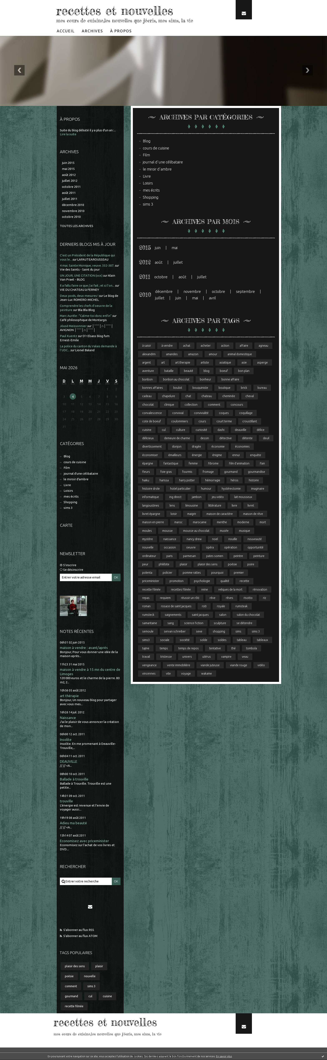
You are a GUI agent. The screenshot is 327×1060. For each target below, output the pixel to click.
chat (188, 396)
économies (242, 446)
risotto (248, 598)
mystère (147, 539)
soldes (222, 640)
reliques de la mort (230, 590)
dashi (221, 430)
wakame (206, 674)
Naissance (68, 718)
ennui (236, 455)
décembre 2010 (73, 204)
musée (224, 531)
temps (164, 649)
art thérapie (69, 696)
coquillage (246, 413)
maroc (178, 522)
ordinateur (149, 556)
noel (215, 539)
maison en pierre (153, 522)
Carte (66, 525)
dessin (204, 438)
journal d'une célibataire (81, 473)
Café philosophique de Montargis (83, 320)
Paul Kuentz (68, 336)
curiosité (201, 430)
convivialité (201, 413)
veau (245, 657)
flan (262, 463)
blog (206, 371)
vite (168, 674)
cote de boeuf (151, 421)
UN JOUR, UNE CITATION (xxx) (81, 275)
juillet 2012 (69, 180)
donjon (176, 446)
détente (247, 438)
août (158, 262)
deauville (240, 430)
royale (221, 606)
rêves (229, 598)
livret (251, 505)
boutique (224, 387)
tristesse (166, 657)
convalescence (152, 413)
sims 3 (68, 508)
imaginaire (257, 488)
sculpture (220, 623)
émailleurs (174, 455)
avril (212, 298)
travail (146, 657)
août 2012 (69, 174)
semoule (147, 632)
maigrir (191, 514)
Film (67, 467)
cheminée (228, 396)
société (185, 640)
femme (193, 463)
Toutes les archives (76, 226)
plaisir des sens (75, 966)
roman (146, 606)
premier (239, 573)
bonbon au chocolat (176, 379)
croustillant (249, 421)
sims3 (146, 640)
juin (158, 248)
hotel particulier (180, 488)
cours (202, 421)
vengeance (149, 665)
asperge (262, 362)
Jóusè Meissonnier (73, 326)
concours (237, 404)
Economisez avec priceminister (84, 841)
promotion (177, 581)
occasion (170, 547)
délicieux (148, 438)
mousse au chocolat (196, 531)
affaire (244, 345)
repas (146, 598)
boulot (177, 387)
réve (212, 598)
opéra (210, 547)
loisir (174, 514)
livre (234, 505)
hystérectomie (231, 488)
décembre (163, 292)
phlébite (164, 564)
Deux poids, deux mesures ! (79, 295)
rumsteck (148, 615)
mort (263, 522)
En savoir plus (224, 1056)
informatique (150, 497)
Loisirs (68, 490)
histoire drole (151, 488)
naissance (169, 539)
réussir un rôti (190, 598)
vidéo (261, 665)
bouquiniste (200, 387)
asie (244, 362)
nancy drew (194, 539)
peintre (238, 556)
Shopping (70, 502)
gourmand (71, 996)
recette (244, 581)
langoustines (150, 505)
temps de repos (188, 649)
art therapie (182, 362)
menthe (222, 522)
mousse (167, 531)
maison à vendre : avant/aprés (84, 648)
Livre (67, 485)
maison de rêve (253, 514)
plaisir (99, 966)
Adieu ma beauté (73, 823)
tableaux (262, 640)
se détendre (244, 623)
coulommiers (179, 421)
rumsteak (241, 606)
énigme (217, 455)
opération (230, 547)
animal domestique (240, 354)
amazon (193, 354)
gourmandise (256, 472)
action (225, 345)
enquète (255, 455)
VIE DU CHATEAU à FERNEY (79, 289)
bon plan (243, 371)
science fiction (193, 623)
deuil (266, 438)
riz (264, 598)
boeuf (224, 371)
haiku (145, 480)
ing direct (175, 497)
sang (170, 623)
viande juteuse (210, 665)
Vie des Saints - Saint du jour (80, 269)
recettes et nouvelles (115, 10)
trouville (66, 801)
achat (186, 345)
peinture (258, 556)
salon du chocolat (248, 615)
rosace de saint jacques (176, 606)
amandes (172, 354)
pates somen (214, 556)
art (163, 362)
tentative (215, 649)
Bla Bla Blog (86, 309)
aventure (148, 371)
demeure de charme (177, 438)
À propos (121, 31)
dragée (196, 446)
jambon (196, 497)
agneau (263, 345)
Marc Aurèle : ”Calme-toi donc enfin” (86, 315)
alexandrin (149, 354)
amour (213, 354)
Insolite (66, 739)
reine (204, 590)
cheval (249, 396)
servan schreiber (175, 632)
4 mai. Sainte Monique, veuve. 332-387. (87, 265)
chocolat (148, 404)
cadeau (147, 396)
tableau (242, 640)
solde (203, 640)
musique (244, 531)
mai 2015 (68, 168)
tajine (145, 649)
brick (244, 387)
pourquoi (217, 573)
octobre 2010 (71, 216)
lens (172, 505)
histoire (254, 480)
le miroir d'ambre (76, 479)
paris (169, 556)
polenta (147, 573)
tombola (251, 649)
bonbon (147, 379)
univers (187, 657)
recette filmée (74, 1006)
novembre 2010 (73, 210)
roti (204, 606)
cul (90, 996)
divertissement (152, 446)
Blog (67, 456)
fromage (208, 472)
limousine (191, 505)
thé (233, 649)
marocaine (199, 522)
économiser (150, 455)
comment (71, 986)
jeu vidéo (218, 497)
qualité (224, 581)
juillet (178, 262)
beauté (188, 371)
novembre (192, 292)
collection (191, 404)
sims (238, 632)
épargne (147, 463)
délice (260, 430)
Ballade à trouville (74, 779)
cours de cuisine (75, 462)
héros (234, 480)
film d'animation (239, 463)
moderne (243, 522)
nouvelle (90, 976)
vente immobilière (178, 665)
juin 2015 (68, 162)
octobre (160, 277)
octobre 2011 (71, 186)
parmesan (189, 556)
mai (174, 248)
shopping (219, 632)
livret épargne (151, 514)
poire (250, 564)
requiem (165, 598)
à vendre (167, 345)
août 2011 (69, 192)
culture (180, 430)
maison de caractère (219, 514)
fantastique (171, 463)
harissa (164, 480)
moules (147, 531)
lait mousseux (243, 497)
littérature (214, 505)
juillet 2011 (69, 199)
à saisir (146, 345)
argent (146, 362)
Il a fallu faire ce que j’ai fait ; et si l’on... (87, 285)
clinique (169, 404)
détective (225, 438)
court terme (224, 421)
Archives (92, 31)
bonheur (205, 379)
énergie (197, 455)
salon (222, 615)
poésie (69, 976)
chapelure (168, 396)
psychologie (202, 581)
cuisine (107, 996)
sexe (199, 632)
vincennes (149, 674)
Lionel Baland (84, 350)
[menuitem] (66, 31)
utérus (206, 657)
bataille (169, 371)
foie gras (166, 472)
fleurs (146, 472)
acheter (206, 345)
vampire (226, 657)
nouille (232, 539)
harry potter (187, 480)
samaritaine (149, 623)
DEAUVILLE (68, 761)
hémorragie (212, 480)
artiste (205, 362)
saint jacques (200, 615)
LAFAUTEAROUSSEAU (92, 259)
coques (224, 413)
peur (145, 564)
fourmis (187, 472)
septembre (245, 292)
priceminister (150, 581)
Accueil (66, 31)
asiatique (225, 362)
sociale (164, 640)
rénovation (260, 590)
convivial (178, 413)
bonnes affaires (152, 387)
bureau (262, 387)
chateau (206, 396)
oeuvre (191, 547)
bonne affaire (230, 379)
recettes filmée (181, 590)
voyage (186, 674)
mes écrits (71, 496)
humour (206, 488)
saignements (173, 615)
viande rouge (238, 665)
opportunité (255, 547)
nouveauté (255, 539)
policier (167, 573)
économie (218, 446)
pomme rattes (192, 573)
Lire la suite (68, 134)
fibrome (213, 463)
